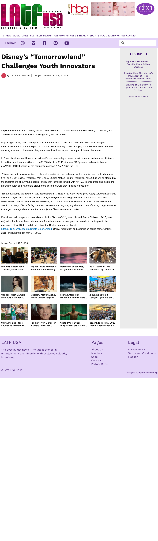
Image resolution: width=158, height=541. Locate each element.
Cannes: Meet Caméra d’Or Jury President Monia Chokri (13, 296)
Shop (94, 356)
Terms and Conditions (142, 353)
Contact (96, 360)
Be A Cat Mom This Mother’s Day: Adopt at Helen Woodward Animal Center (102, 268)
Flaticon (133, 356)
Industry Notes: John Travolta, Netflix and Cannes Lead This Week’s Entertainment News (13, 268)
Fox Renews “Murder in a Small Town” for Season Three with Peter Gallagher (43, 324)
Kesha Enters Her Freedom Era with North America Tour (73, 296)
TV (3, 35)
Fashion (59, 35)
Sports (94, 35)
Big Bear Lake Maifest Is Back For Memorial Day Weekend (44, 268)
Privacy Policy (136, 349)
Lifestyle (27, 35)
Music (16, 35)
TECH (38, 35)
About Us (97, 349)
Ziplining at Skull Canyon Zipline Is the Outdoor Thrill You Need (102, 296)
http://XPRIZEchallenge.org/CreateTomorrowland (26, 229)
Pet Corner (128, 35)
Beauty (48, 35)
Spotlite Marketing (148, 372)
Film (9, 35)
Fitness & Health (77, 35)
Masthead (97, 353)
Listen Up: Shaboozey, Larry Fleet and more (72, 268)
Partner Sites (99, 364)
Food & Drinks (110, 35)
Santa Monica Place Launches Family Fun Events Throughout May (14, 324)
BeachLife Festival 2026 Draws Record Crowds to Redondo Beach (102, 324)
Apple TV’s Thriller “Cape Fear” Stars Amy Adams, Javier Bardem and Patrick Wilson (72, 324)
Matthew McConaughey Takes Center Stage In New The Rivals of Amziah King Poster (43, 296)
